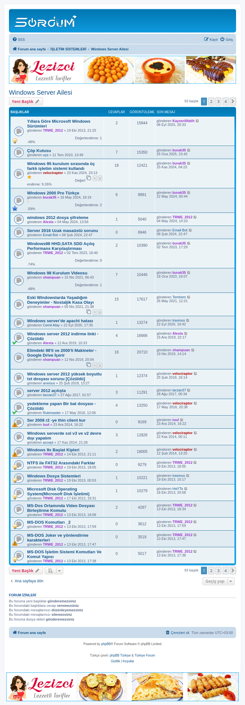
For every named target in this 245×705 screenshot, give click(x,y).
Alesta (48, 222)
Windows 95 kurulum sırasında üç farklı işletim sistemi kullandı (61, 166)
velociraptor (53, 173)
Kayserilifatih (184, 121)
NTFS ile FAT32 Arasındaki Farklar (61, 463)
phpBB (106, 644)
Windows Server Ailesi (40, 92)
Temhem (179, 297)
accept (48, 442)
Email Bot (50, 235)
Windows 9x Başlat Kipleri (53, 449)
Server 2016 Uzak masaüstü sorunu (62, 230)
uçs (45, 155)
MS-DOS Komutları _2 (49, 522)
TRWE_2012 (53, 130)
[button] (233, 101)
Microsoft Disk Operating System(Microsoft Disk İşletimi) (58, 491)
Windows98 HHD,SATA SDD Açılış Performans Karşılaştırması (61, 246)
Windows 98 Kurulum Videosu (57, 273)
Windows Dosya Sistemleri (54, 476)
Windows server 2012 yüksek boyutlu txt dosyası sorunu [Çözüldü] (64, 376)
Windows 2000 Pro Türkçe (53, 193)
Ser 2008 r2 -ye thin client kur (56, 420)
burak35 (179, 150)
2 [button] (211, 101)
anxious (49, 383)
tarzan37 (50, 395)
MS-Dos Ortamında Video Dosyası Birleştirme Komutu (61, 508)
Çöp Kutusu (39, 150)
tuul (46, 424)
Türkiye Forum (145, 655)
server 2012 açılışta (46, 390)
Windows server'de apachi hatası (60, 320)
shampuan (52, 277)
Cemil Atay (51, 325)
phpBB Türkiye (120, 655)
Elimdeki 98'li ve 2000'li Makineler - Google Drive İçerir (61, 353)
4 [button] (226, 101)
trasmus (179, 320)
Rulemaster (52, 413)
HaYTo (178, 489)
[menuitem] (18, 39)
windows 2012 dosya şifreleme (57, 217)
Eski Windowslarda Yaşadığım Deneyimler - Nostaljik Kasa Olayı (60, 300)
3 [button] (218, 101)
